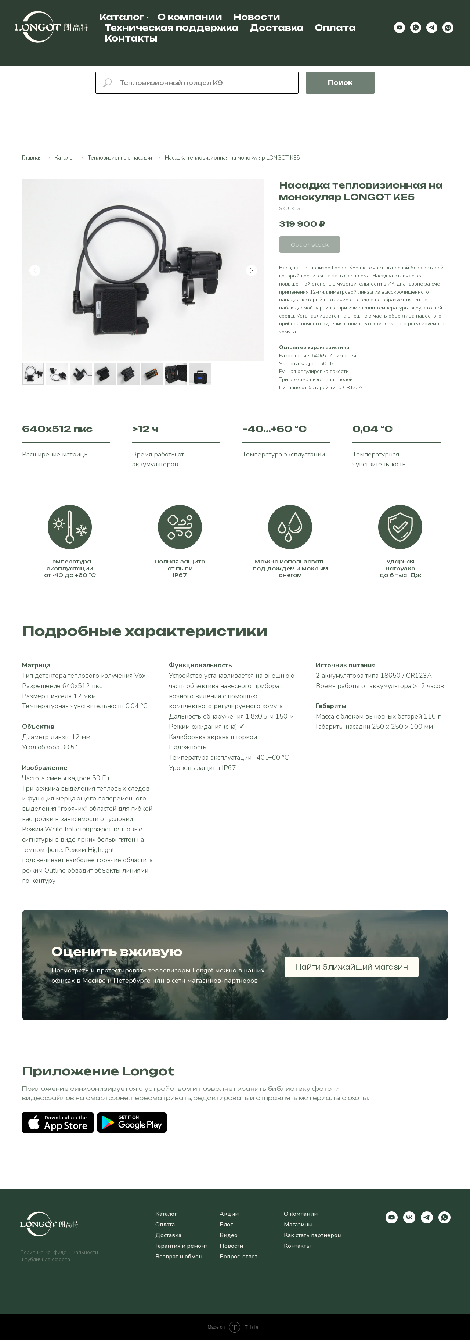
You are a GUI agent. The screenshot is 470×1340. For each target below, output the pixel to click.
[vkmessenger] (447, 27)
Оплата (335, 27)
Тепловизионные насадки (120, 157)
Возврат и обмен (178, 1256)
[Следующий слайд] (251, 270)
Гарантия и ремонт (181, 1245)
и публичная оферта (45, 1259)
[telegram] (431, 27)
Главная (32, 157)
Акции (229, 1214)
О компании (190, 17)
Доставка (277, 27)
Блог (226, 1224)
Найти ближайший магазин (351, 967)
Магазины (298, 1224)
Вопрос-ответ (238, 1256)
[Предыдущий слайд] (34, 270)
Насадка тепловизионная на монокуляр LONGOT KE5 (232, 157)
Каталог (121, 17)
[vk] (409, 1217)
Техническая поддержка (172, 27)
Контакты (131, 38)
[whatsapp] (415, 27)
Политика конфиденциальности (59, 1252)
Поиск (340, 82)
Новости (256, 17)
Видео (229, 1235)
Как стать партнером (312, 1235)
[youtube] (399, 27)
